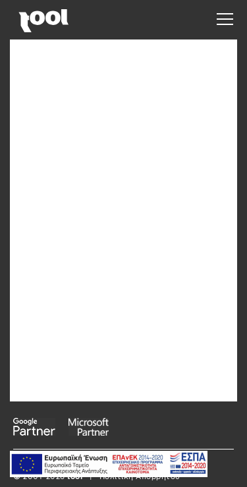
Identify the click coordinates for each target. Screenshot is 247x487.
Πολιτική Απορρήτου (139, 477)
